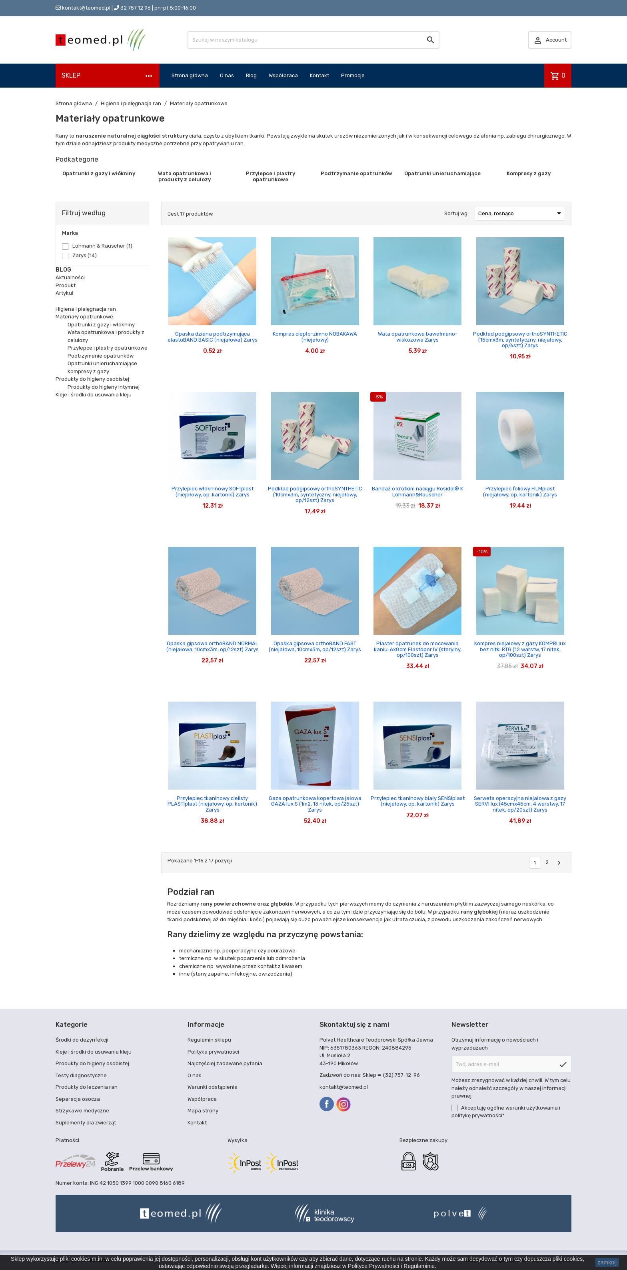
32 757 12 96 (135, 8)
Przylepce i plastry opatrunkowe (270, 176)
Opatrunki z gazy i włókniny (98, 173)
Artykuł (65, 293)
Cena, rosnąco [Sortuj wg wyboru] (521, 213)
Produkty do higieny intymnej (104, 387)
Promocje (353, 75)
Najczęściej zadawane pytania (225, 1063)
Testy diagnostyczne (81, 1075)
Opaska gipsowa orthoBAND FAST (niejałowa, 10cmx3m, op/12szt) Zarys (315, 646)
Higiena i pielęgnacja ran (86, 309)
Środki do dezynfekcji (82, 1040)
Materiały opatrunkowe (84, 317)
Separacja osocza (78, 1099)
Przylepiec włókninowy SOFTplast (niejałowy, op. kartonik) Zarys (213, 491)
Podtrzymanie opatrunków (356, 173)
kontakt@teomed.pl (86, 8)
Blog (251, 75)
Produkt (66, 285)
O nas (227, 75)
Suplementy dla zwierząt (86, 1123)
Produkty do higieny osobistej (92, 379)
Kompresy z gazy (529, 173)
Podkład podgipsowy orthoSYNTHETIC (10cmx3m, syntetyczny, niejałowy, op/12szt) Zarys (315, 494)
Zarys (84, 255)
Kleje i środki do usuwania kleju (94, 395)
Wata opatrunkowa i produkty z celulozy (184, 176)
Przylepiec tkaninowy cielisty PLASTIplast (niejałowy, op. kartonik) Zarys (212, 804)
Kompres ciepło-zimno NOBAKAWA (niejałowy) (315, 336)
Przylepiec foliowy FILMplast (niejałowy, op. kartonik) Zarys (520, 491)
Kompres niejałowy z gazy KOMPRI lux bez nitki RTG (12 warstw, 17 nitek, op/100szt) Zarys (520, 649)
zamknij (607, 1262)
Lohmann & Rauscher (102, 246)
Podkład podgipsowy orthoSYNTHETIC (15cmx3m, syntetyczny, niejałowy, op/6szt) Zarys (520, 339)
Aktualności (70, 277)
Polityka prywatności (213, 1052)
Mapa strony (203, 1111)
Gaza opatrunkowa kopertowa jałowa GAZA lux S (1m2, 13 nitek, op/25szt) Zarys (315, 804)
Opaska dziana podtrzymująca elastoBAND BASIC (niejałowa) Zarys (213, 336)
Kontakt (319, 75)
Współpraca (283, 75)
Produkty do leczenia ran (87, 1087)
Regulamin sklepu (209, 1040)
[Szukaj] (313, 40)
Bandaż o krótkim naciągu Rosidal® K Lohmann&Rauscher (417, 491)
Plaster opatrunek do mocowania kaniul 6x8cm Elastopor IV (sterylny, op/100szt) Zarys (417, 649)
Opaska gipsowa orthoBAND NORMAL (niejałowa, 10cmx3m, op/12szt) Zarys (212, 646)
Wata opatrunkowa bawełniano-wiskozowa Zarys (417, 336)
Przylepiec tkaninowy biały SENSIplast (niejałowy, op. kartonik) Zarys (418, 801)
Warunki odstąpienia (213, 1087)
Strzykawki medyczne (82, 1111)
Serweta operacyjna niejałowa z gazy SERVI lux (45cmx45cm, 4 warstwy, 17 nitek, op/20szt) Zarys (520, 804)
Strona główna (190, 75)
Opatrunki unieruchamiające (442, 173)
